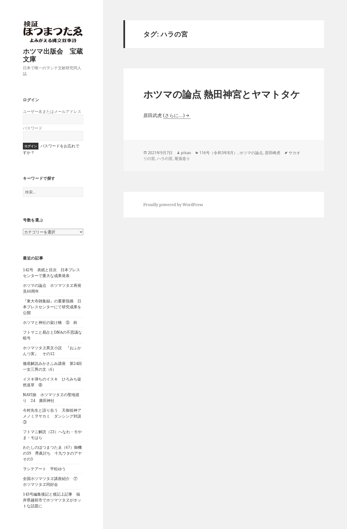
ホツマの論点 (251, 152)
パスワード (32, 128)
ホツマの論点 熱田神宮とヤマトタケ (221, 94)
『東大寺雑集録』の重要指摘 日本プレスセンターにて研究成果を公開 (52, 306)
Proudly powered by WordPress (173, 204)
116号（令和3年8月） (218, 152)
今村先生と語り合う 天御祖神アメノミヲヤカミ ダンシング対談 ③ (54, 416)
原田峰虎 (272, 152)
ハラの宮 (165, 158)
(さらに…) (174, 115)
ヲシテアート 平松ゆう (44, 468)
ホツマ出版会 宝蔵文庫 (53, 55)
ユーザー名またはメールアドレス (52, 111)
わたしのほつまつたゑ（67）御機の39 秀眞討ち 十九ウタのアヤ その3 (54, 453)
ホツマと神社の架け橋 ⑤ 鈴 (50, 322)
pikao (186, 152)
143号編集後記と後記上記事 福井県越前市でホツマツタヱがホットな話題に (52, 500)
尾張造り (182, 158)
